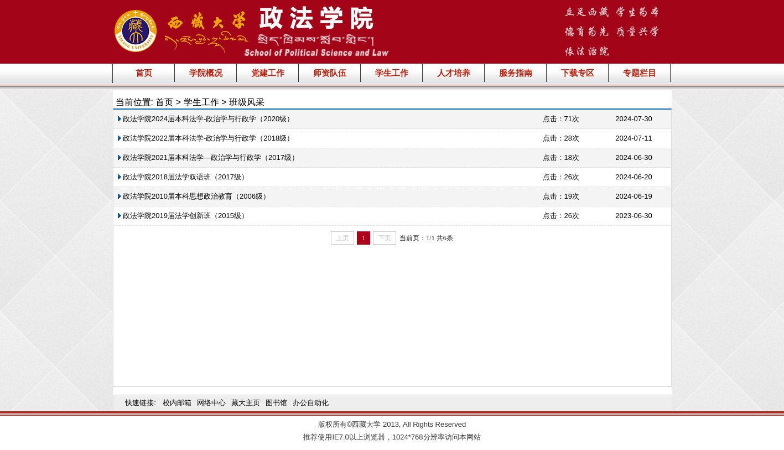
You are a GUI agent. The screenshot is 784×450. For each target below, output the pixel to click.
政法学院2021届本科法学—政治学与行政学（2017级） (208, 157)
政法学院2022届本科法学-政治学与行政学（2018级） (206, 138)
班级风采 (246, 102)
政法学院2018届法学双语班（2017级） (183, 177)
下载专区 (577, 72)
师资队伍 (329, 72)
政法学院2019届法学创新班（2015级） (183, 215)
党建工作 (267, 72)
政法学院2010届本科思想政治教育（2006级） (194, 196)
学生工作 (391, 72)
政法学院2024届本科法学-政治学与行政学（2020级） (206, 119)
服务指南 (515, 72)
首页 (144, 72)
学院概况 (205, 72)
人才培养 (453, 72)
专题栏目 (639, 72)
